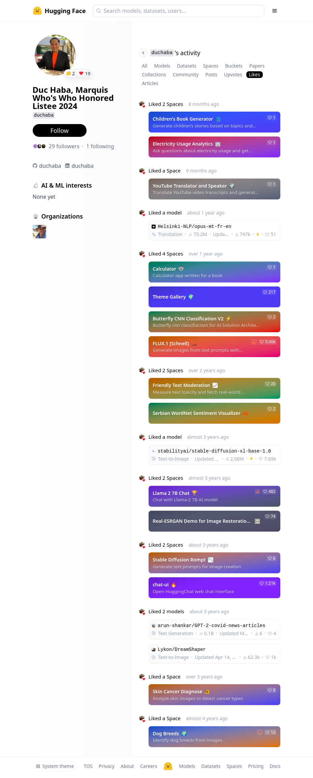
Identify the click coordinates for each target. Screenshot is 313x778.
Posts (211, 74)
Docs (275, 766)
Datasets (186, 66)
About (127, 766)
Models (162, 66)
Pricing (255, 766)
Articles (150, 83)
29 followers (64, 146)
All (144, 66)
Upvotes (233, 74)
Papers (256, 66)
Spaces (210, 66)
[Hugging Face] (168, 766)
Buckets (234, 66)
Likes (254, 74)
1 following (100, 146)
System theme (55, 766)
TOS (88, 766)
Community (186, 74)
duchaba (50, 165)
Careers (148, 766)
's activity (169, 53)
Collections (154, 74)
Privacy (107, 766)
